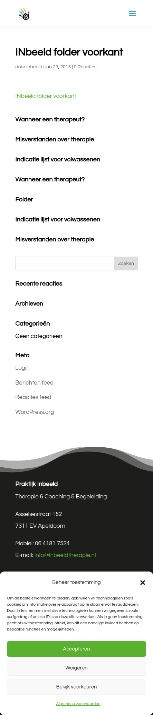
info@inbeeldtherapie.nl (65, 555)
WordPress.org (34, 412)
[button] (142, 582)
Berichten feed (34, 383)
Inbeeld (34, 66)
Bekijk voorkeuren (76, 686)
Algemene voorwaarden (78, 704)
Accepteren (76, 649)
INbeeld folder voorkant (45, 96)
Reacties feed (33, 397)
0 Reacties (85, 66)
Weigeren (76, 668)
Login (22, 368)
